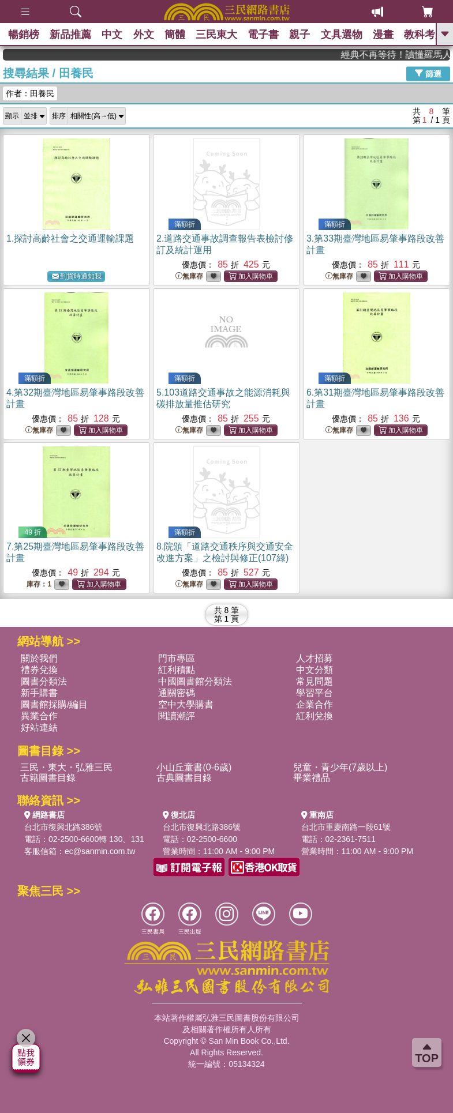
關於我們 (39, 658)
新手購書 (39, 693)
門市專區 (176, 658)
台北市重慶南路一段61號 (346, 827)
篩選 (428, 73)
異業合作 (39, 716)
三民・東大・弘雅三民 (66, 767)
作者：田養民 (30, 93)
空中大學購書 (186, 704)
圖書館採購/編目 (54, 704)
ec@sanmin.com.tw (100, 851)
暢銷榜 (24, 34)
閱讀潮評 (176, 716)
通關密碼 (176, 693)
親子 (307, 34)
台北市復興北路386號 (63, 827)
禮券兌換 (39, 670)
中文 (114, 34)
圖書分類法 (44, 681)
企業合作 (314, 704)
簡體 (179, 34)
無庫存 (189, 276)
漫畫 (393, 34)
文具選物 (350, 34)
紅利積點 (176, 670)
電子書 (270, 34)
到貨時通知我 (77, 276)
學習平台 (314, 693)
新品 (72, 34)
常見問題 (314, 681)
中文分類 (314, 670)
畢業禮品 (311, 778)
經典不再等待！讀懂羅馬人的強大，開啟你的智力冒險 (405, 54)
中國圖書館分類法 (195, 681)
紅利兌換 (314, 716)
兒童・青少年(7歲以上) (340, 767)
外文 (147, 34)
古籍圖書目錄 (48, 778)
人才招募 (314, 658)
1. (70, 238)
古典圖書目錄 (184, 778)
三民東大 (222, 34)
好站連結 (39, 727)
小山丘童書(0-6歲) (193, 767)
